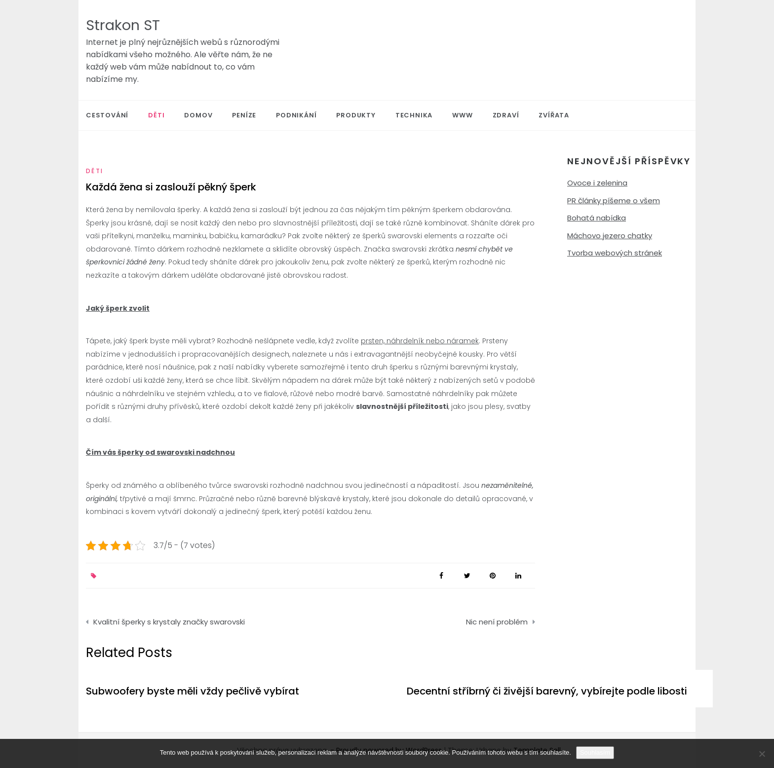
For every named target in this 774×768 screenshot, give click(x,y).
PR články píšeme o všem (613, 200)
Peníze (244, 115)
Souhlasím (595, 752)
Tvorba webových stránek (614, 253)
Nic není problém (497, 622)
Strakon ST (123, 25)
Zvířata (554, 115)
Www (462, 115)
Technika (413, 115)
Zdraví (506, 115)
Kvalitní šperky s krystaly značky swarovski (169, 622)
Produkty (355, 115)
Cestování (107, 115)
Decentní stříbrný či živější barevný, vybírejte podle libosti (547, 691)
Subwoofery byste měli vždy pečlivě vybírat (192, 691)
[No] (762, 754)
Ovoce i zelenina (597, 183)
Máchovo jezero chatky (609, 235)
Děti (156, 115)
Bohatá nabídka (596, 218)
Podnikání (296, 115)
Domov (198, 115)
